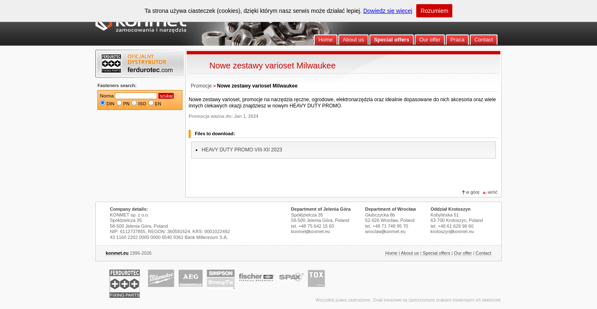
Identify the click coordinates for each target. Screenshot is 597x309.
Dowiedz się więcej (387, 10)
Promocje (201, 86)
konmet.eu (117, 253)
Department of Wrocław (390, 209)
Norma (107, 95)
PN (126, 103)
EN (158, 103)
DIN (110, 103)
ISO (142, 103)
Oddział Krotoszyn (450, 209)
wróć (493, 192)
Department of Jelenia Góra (321, 209)
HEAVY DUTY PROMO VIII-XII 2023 (241, 150)
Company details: (129, 209)
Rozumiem (434, 10)
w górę (473, 192)
